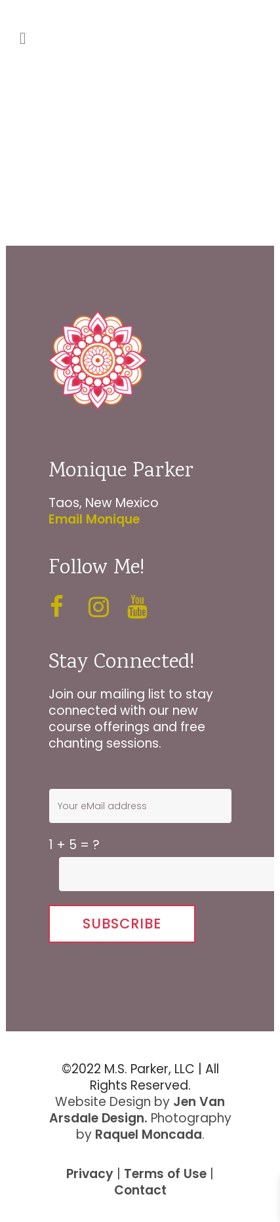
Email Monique (94, 519)
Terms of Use (165, 1174)
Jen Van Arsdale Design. (137, 1110)
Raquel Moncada (148, 1134)
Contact (140, 1190)
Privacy (89, 1174)
